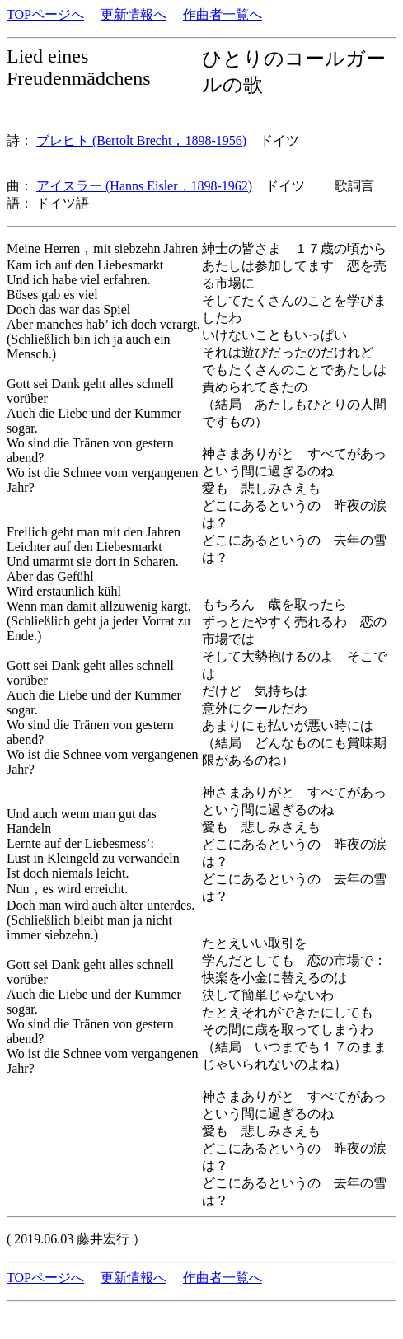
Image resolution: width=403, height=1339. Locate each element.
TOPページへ (45, 14)
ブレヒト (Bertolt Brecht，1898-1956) (141, 140)
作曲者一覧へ (222, 14)
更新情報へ (133, 14)
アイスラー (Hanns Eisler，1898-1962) (144, 186)
